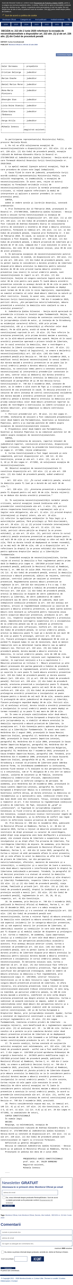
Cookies (62, 1278)
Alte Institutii (45, 1215)
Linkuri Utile (39, 1278)
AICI (49, 9)
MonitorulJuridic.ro (26, 1278)
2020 (67, 24)
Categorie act (25, 20)
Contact (15, 1281)
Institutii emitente (57, 20)
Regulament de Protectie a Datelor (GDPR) (48, 3)
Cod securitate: (7, 1259)
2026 (6, 24)
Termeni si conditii (51, 1278)
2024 (26, 24)
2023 (36, 24)
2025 (16, 24)
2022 (47, 24)
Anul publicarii (40, 20)
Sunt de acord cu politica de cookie (19, 15)
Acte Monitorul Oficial (26, 1215)
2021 (57, 24)
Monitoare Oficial (9, 20)
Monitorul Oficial (11, 1215)
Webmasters (6, 1281)
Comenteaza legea (64, 55)
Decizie (37, 1215)
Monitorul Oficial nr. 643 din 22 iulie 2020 (23, 44)
